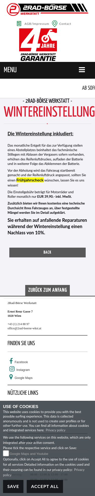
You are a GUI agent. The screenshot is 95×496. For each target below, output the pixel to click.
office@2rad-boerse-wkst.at (24, 328)
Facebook (21, 362)
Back (47, 252)
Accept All (45, 486)
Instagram (23, 370)
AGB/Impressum (36, 23)
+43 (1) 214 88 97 (18, 324)
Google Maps (24, 378)
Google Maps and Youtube (29, 454)
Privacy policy (55, 430)
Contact (65, 23)
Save (13, 486)
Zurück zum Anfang (47, 290)
